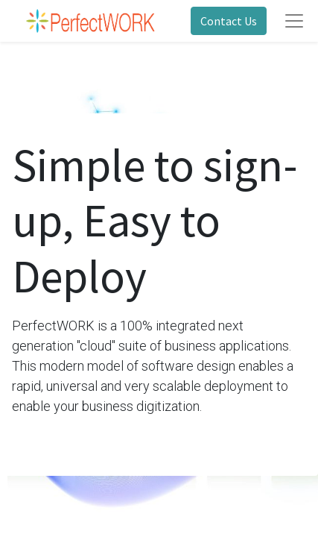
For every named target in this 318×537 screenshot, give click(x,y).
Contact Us (228, 20)
